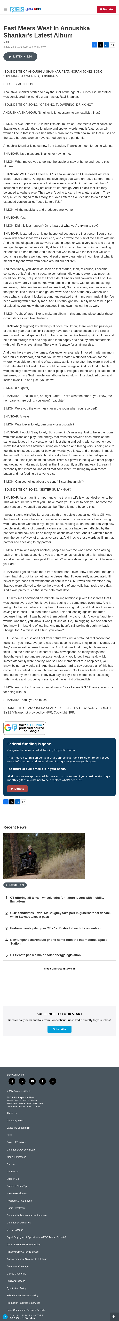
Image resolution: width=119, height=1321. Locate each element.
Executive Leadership (18, 1128)
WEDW (26, 1100)
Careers (11, 1164)
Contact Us (13, 1171)
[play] (5, 1316)
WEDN (18, 1100)
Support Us (13, 1179)
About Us (12, 1113)
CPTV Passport (15, 1230)
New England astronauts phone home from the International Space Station (58, 941)
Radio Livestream (16, 1208)
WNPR (22, 1103)
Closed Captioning (16, 1273)
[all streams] (114, 1317)
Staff (9, 1135)
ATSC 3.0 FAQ (33, 1106)
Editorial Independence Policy (22, 1295)
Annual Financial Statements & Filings (27, 1259)
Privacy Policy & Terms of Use (22, 1252)
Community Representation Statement (27, 1215)
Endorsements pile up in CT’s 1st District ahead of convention (55, 928)
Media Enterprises (16, 1157)
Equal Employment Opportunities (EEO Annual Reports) (36, 1237)
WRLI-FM (38, 1103)
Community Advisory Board (21, 1149)
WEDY (34, 1100)
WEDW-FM (12, 1103)
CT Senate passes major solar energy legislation (45, 955)
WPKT (30, 1103)
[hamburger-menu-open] (6, 9)
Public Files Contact (16, 1106)
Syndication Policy (16, 1288)
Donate (108, 9)
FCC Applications (16, 1281)
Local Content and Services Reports (26, 1310)
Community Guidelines (19, 1222)
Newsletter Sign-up (17, 1193)
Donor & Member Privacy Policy (24, 1244)
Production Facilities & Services (23, 1303)
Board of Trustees (16, 1142)
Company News (15, 1120)
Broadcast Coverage (18, 1266)
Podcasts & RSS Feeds (19, 1201)
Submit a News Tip (17, 1186)
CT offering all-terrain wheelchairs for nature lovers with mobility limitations (57, 899)
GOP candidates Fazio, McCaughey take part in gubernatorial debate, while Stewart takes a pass (60, 914)
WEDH (10, 1100)
